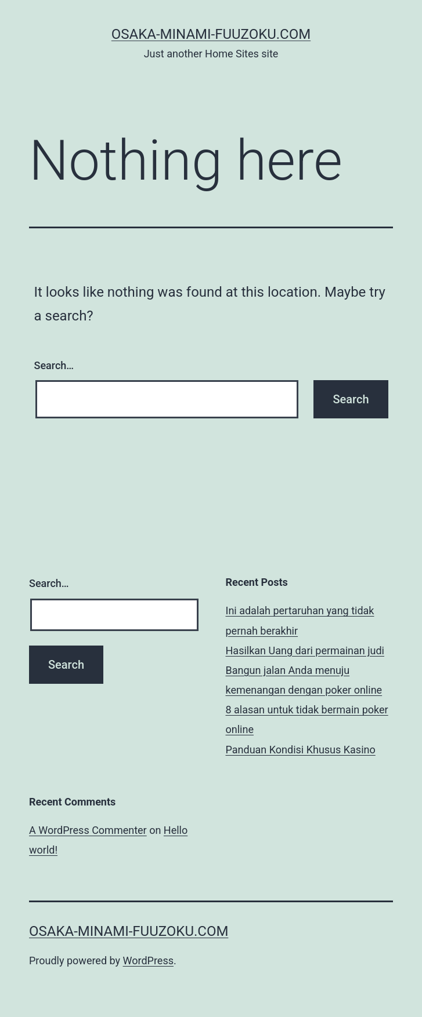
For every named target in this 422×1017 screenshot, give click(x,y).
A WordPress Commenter (88, 830)
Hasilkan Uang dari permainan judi (305, 650)
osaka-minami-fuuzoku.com (211, 34)
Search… (54, 365)
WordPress (148, 960)
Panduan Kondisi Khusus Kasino (301, 749)
